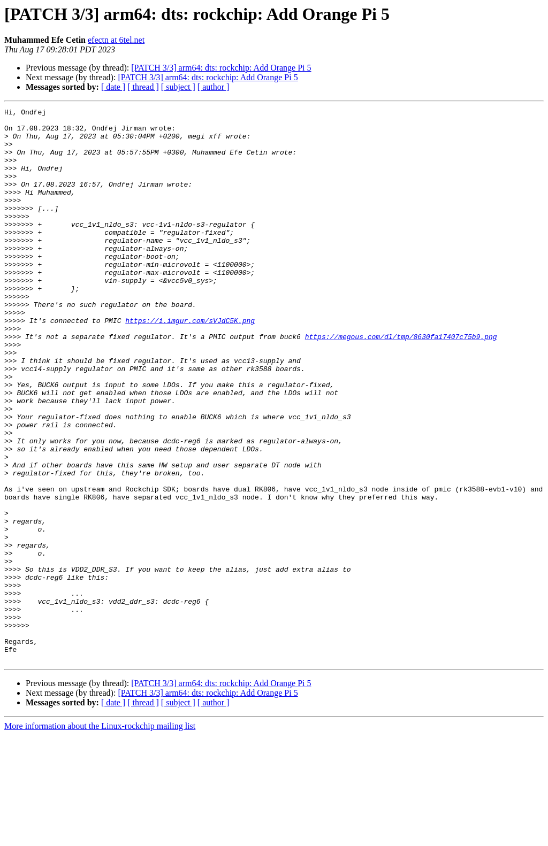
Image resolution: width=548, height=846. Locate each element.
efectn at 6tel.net (116, 39)
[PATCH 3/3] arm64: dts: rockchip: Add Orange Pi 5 (221, 67)
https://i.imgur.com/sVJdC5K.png (190, 363)
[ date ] (113, 86)
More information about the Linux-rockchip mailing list (99, 836)
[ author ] (213, 86)
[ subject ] (178, 86)
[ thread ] (143, 86)
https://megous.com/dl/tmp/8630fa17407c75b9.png (401, 383)
